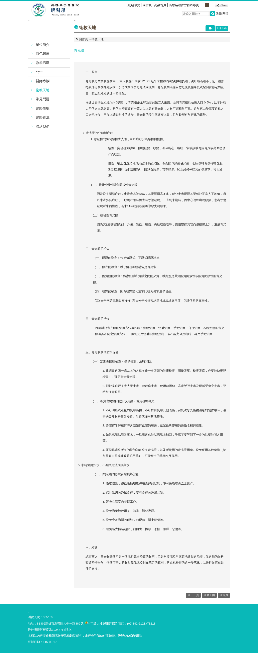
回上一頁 (193, 595)
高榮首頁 (160, 5)
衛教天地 (42, 90)
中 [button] (207, 5)
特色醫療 (42, 54)
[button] (212, 13)
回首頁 (147, 5)
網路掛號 (42, 108)
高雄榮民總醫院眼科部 (64, 10)
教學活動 (42, 63)
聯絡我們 (42, 127)
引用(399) (222, 28)
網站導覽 (134, 5)
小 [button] (202, 5)
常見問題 (42, 99)
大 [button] (211, 5)
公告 (39, 72)
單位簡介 (42, 45)
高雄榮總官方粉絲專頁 (184, 5)
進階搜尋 (222, 13)
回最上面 (209, 595)
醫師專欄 (42, 81)
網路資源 (42, 117)
